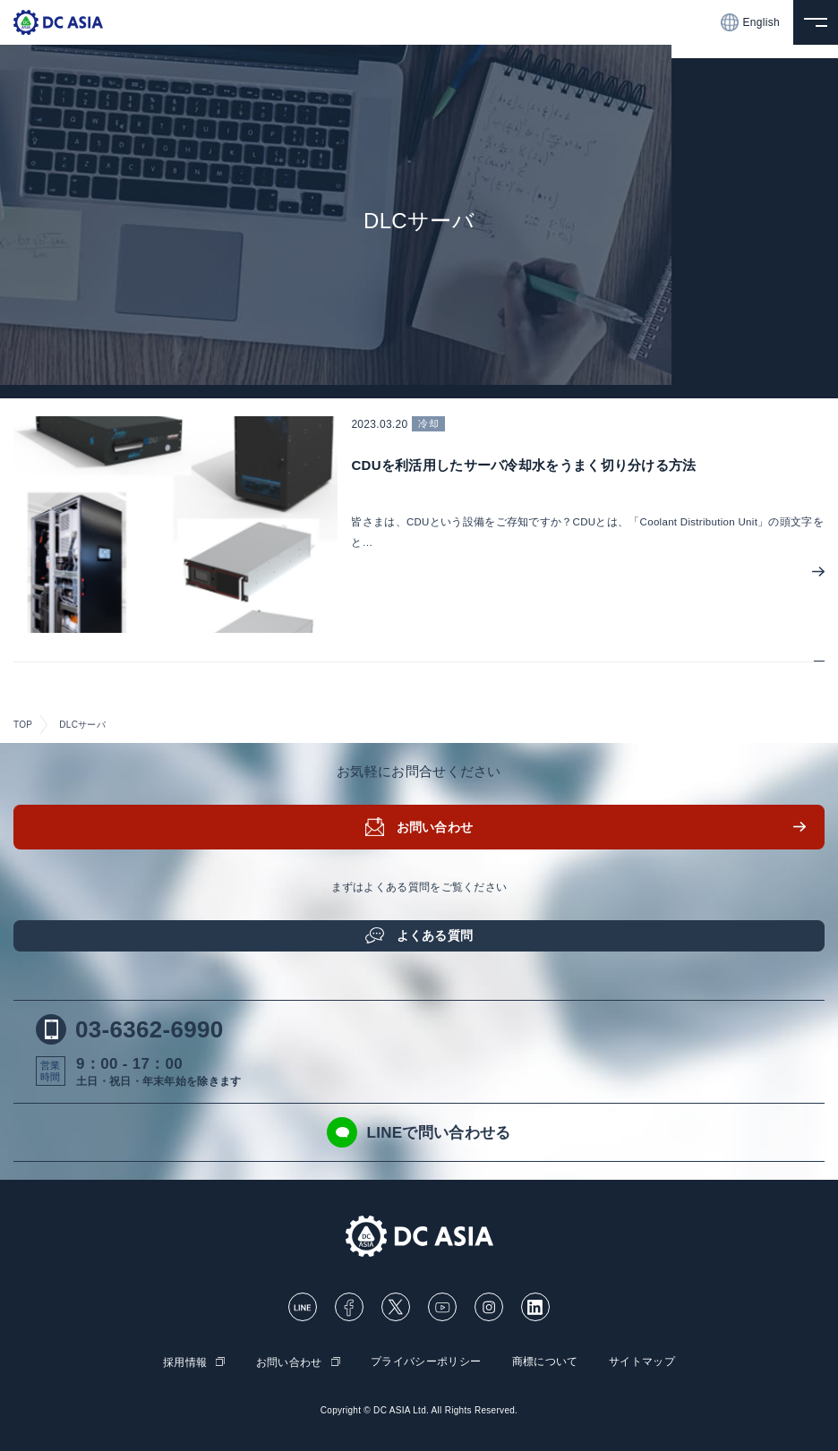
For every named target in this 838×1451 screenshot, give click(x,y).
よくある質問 (435, 935)
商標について (545, 1361)
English (750, 22)
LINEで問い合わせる (418, 1132)
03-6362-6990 (130, 1029)
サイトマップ (642, 1361)
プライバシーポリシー (426, 1361)
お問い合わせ (435, 827)
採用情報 (185, 1362)
